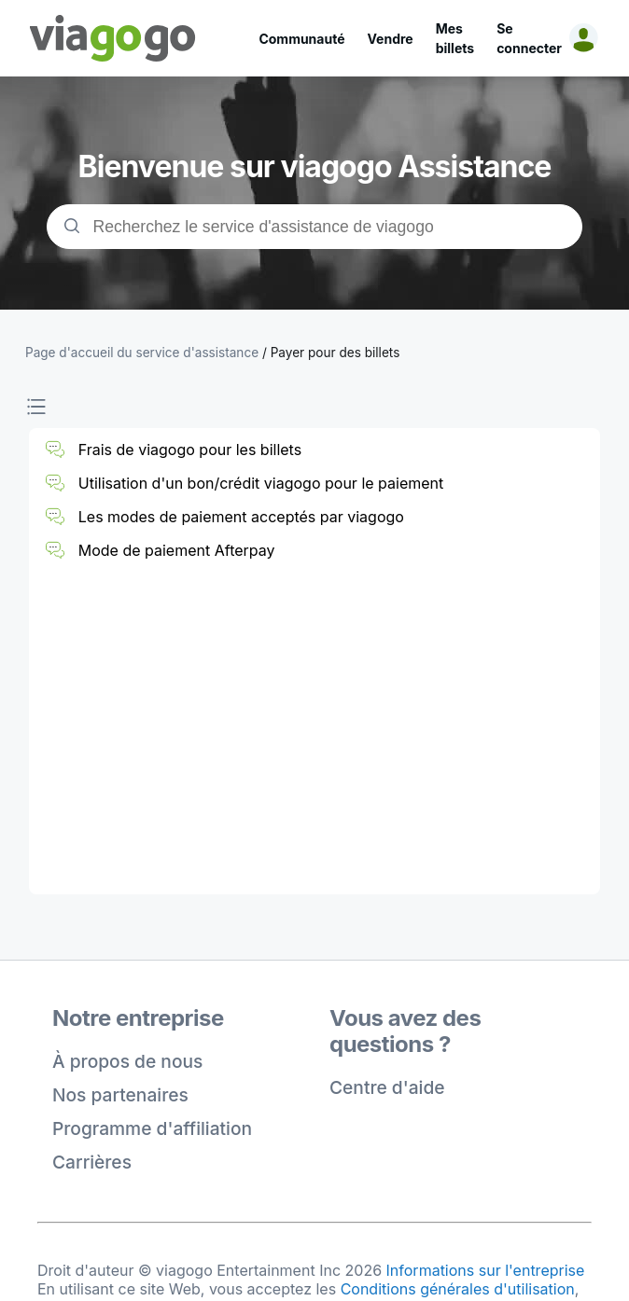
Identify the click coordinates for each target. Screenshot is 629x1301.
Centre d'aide (387, 1087)
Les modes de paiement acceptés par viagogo (241, 516)
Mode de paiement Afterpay (176, 550)
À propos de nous (127, 1061)
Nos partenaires (120, 1095)
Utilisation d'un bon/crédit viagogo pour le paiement (261, 483)
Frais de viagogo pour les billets (189, 449)
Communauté (301, 39)
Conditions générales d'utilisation (458, 1289)
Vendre (390, 39)
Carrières (92, 1162)
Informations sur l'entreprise (485, 1270)
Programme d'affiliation (152, 1128)
